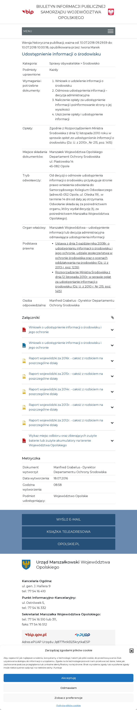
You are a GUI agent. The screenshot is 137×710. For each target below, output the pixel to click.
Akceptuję (68, 678)
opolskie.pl (68, 544)
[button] (131, 650)
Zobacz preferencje (68, 698)
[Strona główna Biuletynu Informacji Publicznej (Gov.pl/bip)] (47, 635)
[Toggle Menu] (110, 31)
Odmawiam (68, 688)
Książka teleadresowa (68, 532)
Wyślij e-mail (85, 521)
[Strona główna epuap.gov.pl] (93, 635)
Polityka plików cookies (68, 705)
